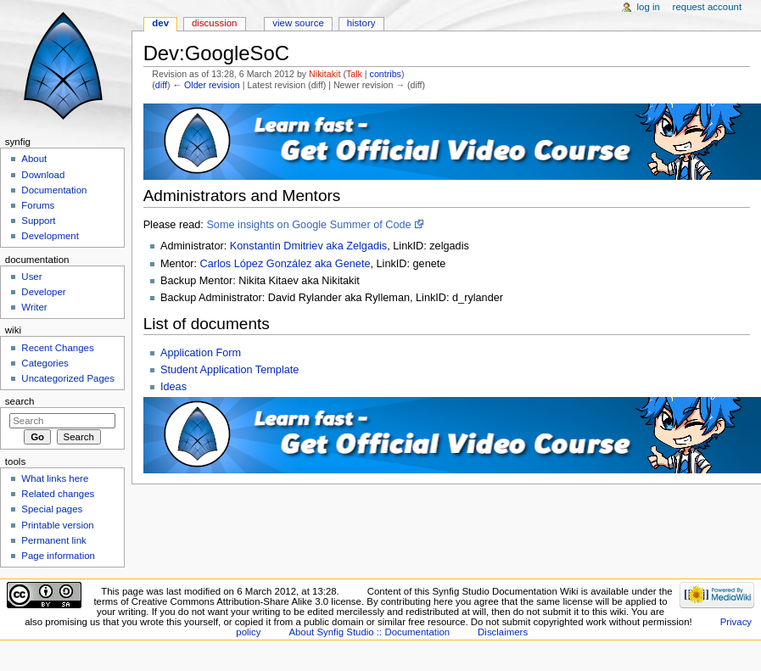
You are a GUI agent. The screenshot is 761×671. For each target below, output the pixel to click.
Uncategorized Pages (68, 378)
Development (49, 236)
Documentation (54, 190)
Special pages (51, 509)
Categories (44, 363)
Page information (58, 556)
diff (161, 85)
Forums (37, 205)
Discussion (214, 23)
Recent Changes (57, 348)
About (34, 159)
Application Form (200, 353)
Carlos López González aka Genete (284, 264)
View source (297, 23)
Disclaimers (503, 632)
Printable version (57, 525)
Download (42, 175)
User (31, 276)
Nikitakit (324, 74)
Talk (354, 74)
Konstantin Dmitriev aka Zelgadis (308, 246)
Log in (648, 7)
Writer (34, 307)
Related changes (57, 494)
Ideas (173, 387)
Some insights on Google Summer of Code (308, 225)
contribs (385, 74)
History (361, 23)
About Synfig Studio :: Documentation (369, 632)
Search (20, 401)
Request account (707, 7)
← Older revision (205, 85)
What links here (54, 478)
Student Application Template (229, 370)
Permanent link (53, 540)
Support (38, 220)
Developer (43, 292)
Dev (160, 23)
